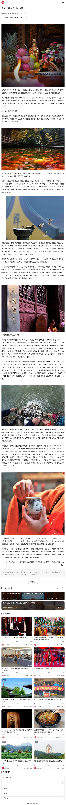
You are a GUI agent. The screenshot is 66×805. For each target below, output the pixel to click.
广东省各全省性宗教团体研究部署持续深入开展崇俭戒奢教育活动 (17, 731)
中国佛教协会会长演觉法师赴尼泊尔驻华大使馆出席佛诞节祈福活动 (49, 638)
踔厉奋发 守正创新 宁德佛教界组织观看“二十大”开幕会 (17, 669)
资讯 (25, 13)
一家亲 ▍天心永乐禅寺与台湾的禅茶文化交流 (16, 762)
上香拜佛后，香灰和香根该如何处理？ (14, 637)
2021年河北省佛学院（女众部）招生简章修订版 (16, 700)
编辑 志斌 (4, 13)
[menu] (63, 2)
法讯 (36, 741)
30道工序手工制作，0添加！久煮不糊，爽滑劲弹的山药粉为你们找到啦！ (48, 731)
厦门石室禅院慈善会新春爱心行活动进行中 (48, 699)
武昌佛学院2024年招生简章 (43, 668)
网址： (6, 798)
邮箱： (6, 793)
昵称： (6, 788)
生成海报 (6, 588)
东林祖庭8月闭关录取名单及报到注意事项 (48, 761)
